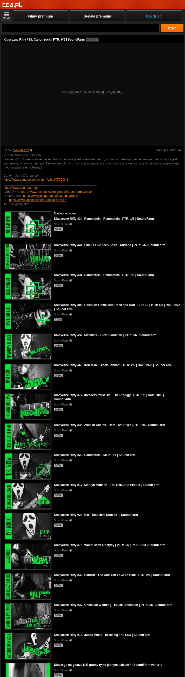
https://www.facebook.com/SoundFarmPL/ (37, 200)
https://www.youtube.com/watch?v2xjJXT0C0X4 (36, 179)
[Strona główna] (13, 5)
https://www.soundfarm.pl (21, 188)
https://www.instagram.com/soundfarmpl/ (50, 196)
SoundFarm (21, 150)
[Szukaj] (80, 28)
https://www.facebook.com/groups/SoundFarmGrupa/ (56, 192)
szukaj (172, 28)
